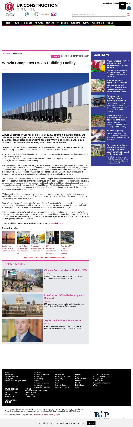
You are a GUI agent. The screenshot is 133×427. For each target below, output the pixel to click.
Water (95, 385)
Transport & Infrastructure (102, 383)
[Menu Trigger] (122, 5)
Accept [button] (91, 423)
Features (39, 23)
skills (77, 387)
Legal (77, 376)
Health (57, 383)
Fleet (57, 381)
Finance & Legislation (62, 376)
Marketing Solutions (111, 3)
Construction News (11, 376)
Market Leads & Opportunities (15, 381)
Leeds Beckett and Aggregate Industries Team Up (23, 249)
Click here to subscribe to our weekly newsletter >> (45, 257)
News (16, 23)
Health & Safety (60, 385)
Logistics (78, 381)
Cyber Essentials (13, 393)
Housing (78, 374)
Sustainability (98, 381)
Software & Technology (101, 374)
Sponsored (26, 23)
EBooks (8, 394)
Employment (9, 378)
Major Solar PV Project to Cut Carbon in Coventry (66, 249)
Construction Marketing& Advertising (36, 392)
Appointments (9, 374)
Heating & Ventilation (62, 387)
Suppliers (75, 23)
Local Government (81, 378)
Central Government (41, 374)
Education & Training (41, 383)
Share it (55, 57)
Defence (37, 381)
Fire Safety (59, 378)
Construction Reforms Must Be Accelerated (37, 248)
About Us (29, 394)
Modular (78, 383)
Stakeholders (11, 389)
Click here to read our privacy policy (47, 415)
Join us (110, 23)
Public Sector (80, 385)
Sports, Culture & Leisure (102, 376)
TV (58, 23)
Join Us (28, 389)
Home (7, 23)
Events (86, 23)
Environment (59, 374)
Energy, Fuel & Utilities (42, 387)
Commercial (17, 54)
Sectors (50, 23)
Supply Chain (98, 378)
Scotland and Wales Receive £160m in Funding (8, 248)
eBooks (64, 23)
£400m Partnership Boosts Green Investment (51, 249)
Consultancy (38, 378)
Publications (98, 23)
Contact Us (126, 3)
